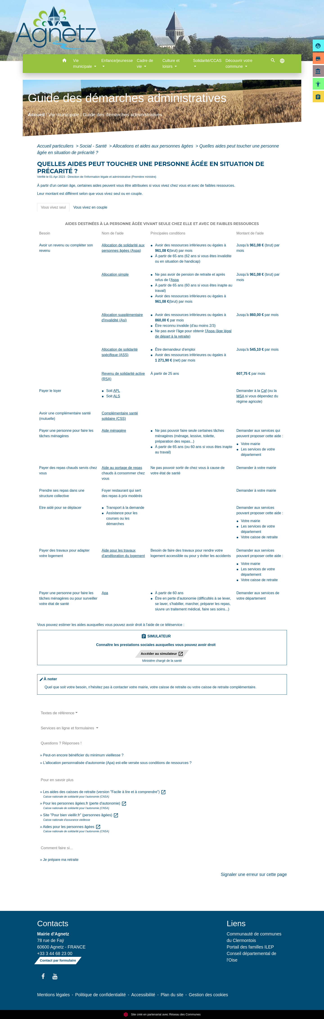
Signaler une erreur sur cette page (254, 874)
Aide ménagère (114, 430)
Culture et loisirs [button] (171, 63)
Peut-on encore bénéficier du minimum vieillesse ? (83, 755)
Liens (236, 923)
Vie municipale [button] (83, 63)
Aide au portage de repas (122, 468)
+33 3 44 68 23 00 (54, 953)
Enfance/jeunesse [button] (117, 60)
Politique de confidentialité (100, 994)
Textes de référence (57, 713)
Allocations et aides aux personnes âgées (153, 145)
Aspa (175, 280)
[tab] (53, 207)
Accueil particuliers (56, 145)
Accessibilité (143, 994)
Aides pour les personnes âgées (72, 827)
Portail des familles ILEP (250, 946)
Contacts (52, 923)
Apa (105, 593)
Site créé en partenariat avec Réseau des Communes (162, 1014)
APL (116, 391)
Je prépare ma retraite (60, 860)
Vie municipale (63, 114)
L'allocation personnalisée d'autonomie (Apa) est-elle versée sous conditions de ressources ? (117, 763)
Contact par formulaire (58, 960)
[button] (64, 61)
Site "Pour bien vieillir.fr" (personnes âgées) (81, 815)
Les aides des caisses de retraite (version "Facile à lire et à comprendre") (104, 792)
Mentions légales (53, 994)
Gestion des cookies (208, 994)
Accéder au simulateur (162, 654)
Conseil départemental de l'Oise (252, 956)
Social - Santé (94, 145)
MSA (240, 396)
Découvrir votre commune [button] (238, 63)
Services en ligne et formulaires (68, 728)
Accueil (36, 114)
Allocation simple (114, 274)
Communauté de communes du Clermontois (254, 937)
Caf (264, 391)
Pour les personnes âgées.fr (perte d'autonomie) (84, 803)
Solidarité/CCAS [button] (207, 60)
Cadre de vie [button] (145, 63)
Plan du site (172, 994)
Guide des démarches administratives (122, 114)
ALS (116, 396)
